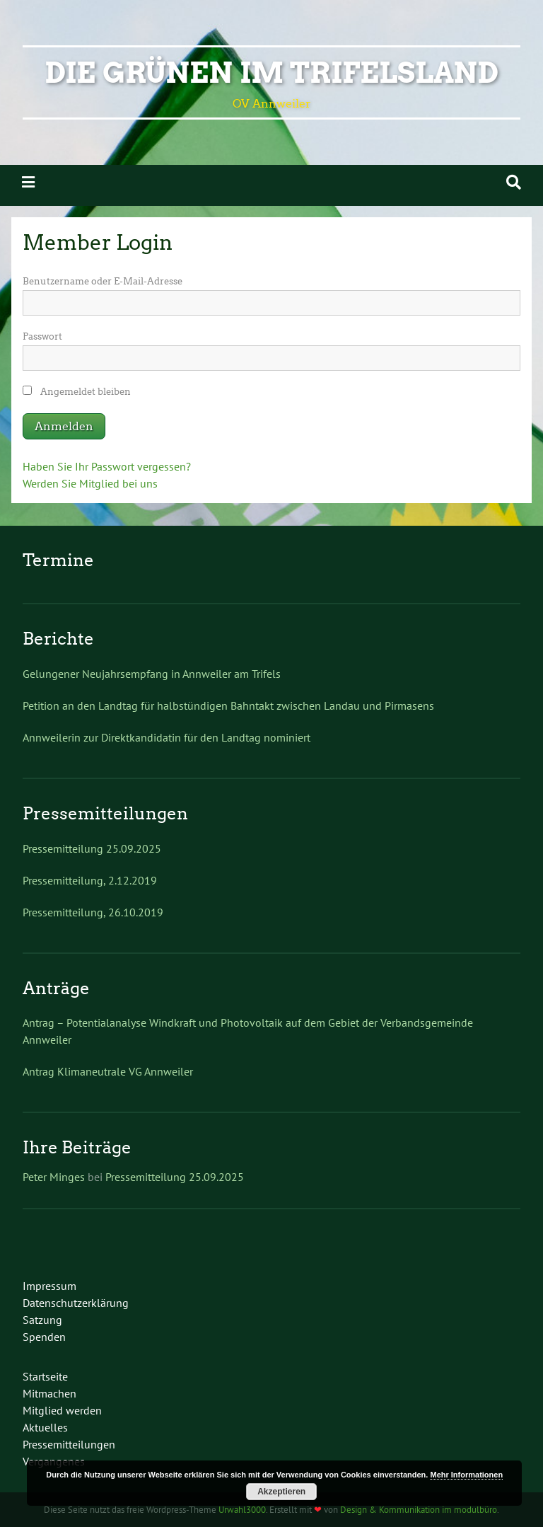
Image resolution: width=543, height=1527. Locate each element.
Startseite (45, 1376)
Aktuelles (45, 1427)
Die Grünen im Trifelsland (271, 73)
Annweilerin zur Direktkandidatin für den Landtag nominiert (166, 737)
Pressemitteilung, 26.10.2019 (93, 912)
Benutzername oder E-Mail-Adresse (102, 281)
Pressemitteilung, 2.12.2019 (90, 880)
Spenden (44, 1337)
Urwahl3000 (242, 1510)
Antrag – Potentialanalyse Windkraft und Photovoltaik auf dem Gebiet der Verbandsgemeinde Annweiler (248, 1031)
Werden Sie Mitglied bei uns (90, 483)
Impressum (49, 1286)
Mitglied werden (62, 1410)
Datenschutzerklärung (76, 1303)
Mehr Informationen (466, 1474)
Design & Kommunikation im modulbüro (418, 1510)
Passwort (42, 336)
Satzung (42, 1320)
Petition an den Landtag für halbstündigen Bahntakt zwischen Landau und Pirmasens (228, 705)
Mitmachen (49, 1393)
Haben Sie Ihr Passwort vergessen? (107, 466)
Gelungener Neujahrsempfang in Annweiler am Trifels (152, 674)
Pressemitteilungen (69, 1444)
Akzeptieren (281, 1492)
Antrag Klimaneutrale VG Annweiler (108, 1071)
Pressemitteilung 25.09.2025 (92, 848)
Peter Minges (54, 1177)
